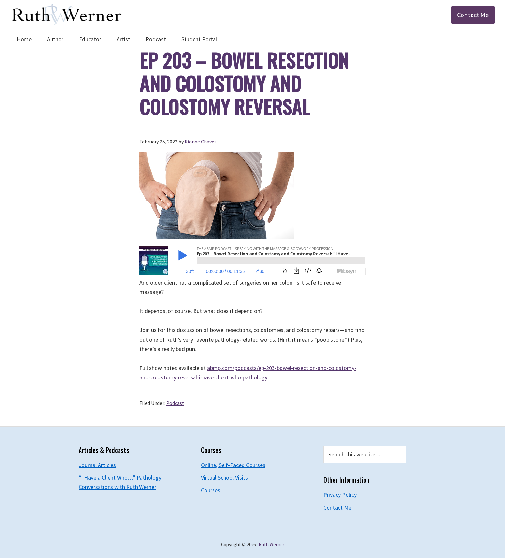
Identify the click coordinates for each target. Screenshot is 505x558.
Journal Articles (97, 465)
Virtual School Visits (224, 477)
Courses (210, 490)
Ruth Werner (271, 545)
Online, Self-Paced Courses (233, 465)
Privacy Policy (340, 494)
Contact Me (473, 15)
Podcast (175, 403)
